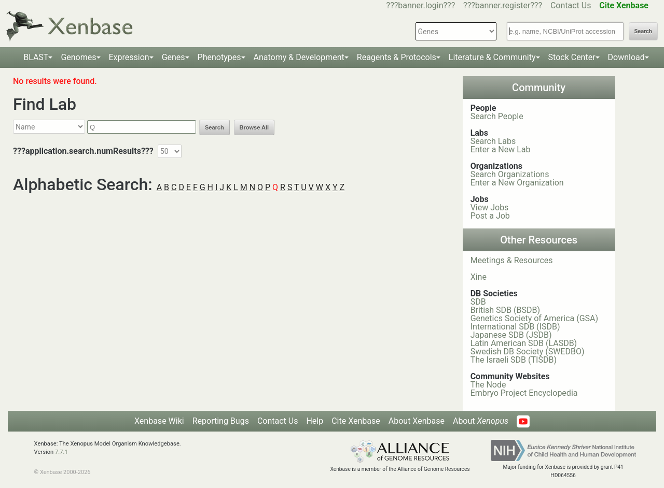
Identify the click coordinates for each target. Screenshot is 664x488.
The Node (488, 385)
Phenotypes (219, 57)
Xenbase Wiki (159, 421)
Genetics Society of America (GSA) (534, 318)
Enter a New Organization (517, 183)
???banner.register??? (502, 5)
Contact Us (570, 5)
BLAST (35, 57)
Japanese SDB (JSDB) (511, 335)
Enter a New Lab (501, 149)
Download (626, 57)
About (480, 421)
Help (314, 421)
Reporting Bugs (220, 421)
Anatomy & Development (299, 57)
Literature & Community (492, 57)
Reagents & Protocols (396, 57)
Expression (129, 57)
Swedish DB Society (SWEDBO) (528, 351)
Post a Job (490, 216)
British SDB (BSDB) (505, 310)
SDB (478, 302)
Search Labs (493, 141)
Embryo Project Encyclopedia (524, 393)
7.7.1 (61, 452)
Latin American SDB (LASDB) (524, 343)
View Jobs (490, 207)
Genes (173, 57)
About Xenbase (417, 421)
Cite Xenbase (355, 421)
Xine (479, 277)
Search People (497, 116)
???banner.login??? (420, 5)
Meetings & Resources (512, 260)
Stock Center (572, 57)
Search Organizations (510, 174)
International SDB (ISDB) (515, 327)
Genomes (78, 57)
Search (643, 31)
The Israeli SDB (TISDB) (514, 360)
